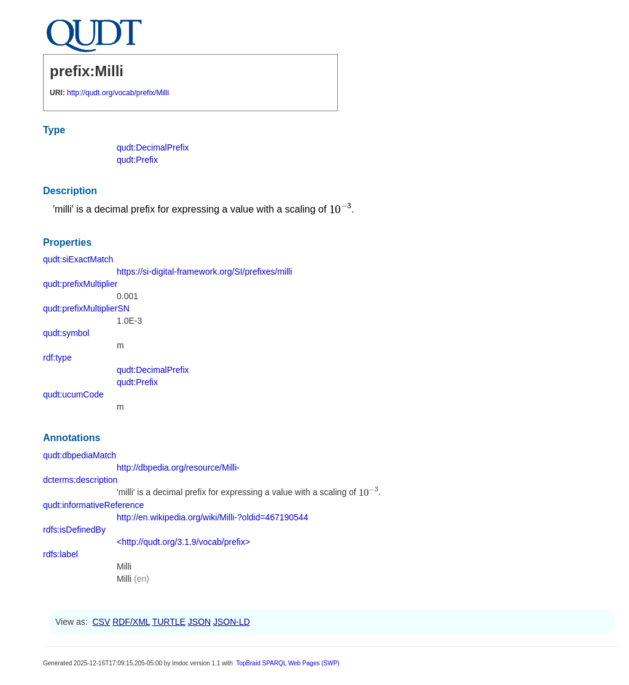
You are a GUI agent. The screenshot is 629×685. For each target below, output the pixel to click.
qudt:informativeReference (93, 505)
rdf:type (57, 357)
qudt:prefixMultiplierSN (86, 308)
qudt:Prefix (137, 160)
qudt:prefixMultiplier (80, 284)
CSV (101, 622)
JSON (199, 622)
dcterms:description (80, 480)
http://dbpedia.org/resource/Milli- (178, 467)
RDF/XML (131, 622)
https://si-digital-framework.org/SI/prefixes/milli (204, 271)
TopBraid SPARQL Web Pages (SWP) (287, 663)
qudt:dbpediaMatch (79, 455)
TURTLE (169, 622)
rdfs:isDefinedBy (74, 529)
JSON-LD (231, 622)
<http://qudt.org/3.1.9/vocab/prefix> (183, 542)
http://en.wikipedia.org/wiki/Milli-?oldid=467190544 (212, 517)
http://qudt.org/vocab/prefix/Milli (118, 92)
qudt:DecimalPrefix (153, 147)
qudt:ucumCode (73, 394)
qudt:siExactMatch (78, 259)
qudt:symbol (66, 333)
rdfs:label (60, 554)
